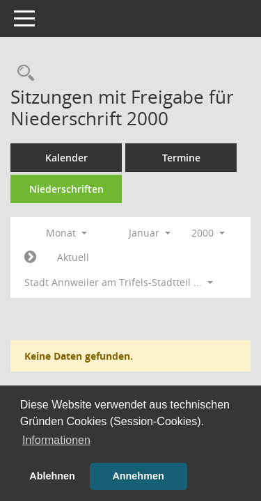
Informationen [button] (56, 440)
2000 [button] (208, 232)
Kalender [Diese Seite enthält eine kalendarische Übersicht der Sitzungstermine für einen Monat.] (66, 157)
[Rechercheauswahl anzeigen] (22, 73)
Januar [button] (150, 232)
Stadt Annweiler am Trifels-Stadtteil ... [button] (118, 282)
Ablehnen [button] (52, 476)
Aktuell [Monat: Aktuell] (73, 257)
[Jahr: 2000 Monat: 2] (30, 257)
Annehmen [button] (138, 476)
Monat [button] (66, 232)
